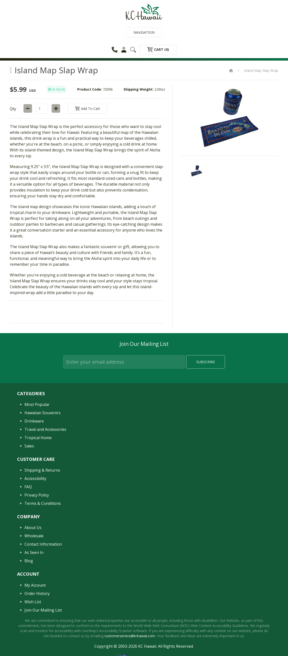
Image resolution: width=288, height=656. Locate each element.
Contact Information (43, 544)
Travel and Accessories (45, 429)
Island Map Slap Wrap (261, 70)
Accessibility (35, 478)
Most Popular (37, 404)
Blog (28, 560)
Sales (29, 446)
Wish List (32, 601)
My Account (35, 585)
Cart (158, 49)
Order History (37, 593)
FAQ (28, 486)
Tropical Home (38, 437)
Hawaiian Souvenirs (42, 412)
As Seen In (34, 552)
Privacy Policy (36, 495)
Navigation (144, 32)
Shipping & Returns (42, 470)
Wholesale (34, 536)
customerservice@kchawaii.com (129, 636)
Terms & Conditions (42, 503)
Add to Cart (87, 108)
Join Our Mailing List (43, 610)
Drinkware (34, 421)
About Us (33, 527)
